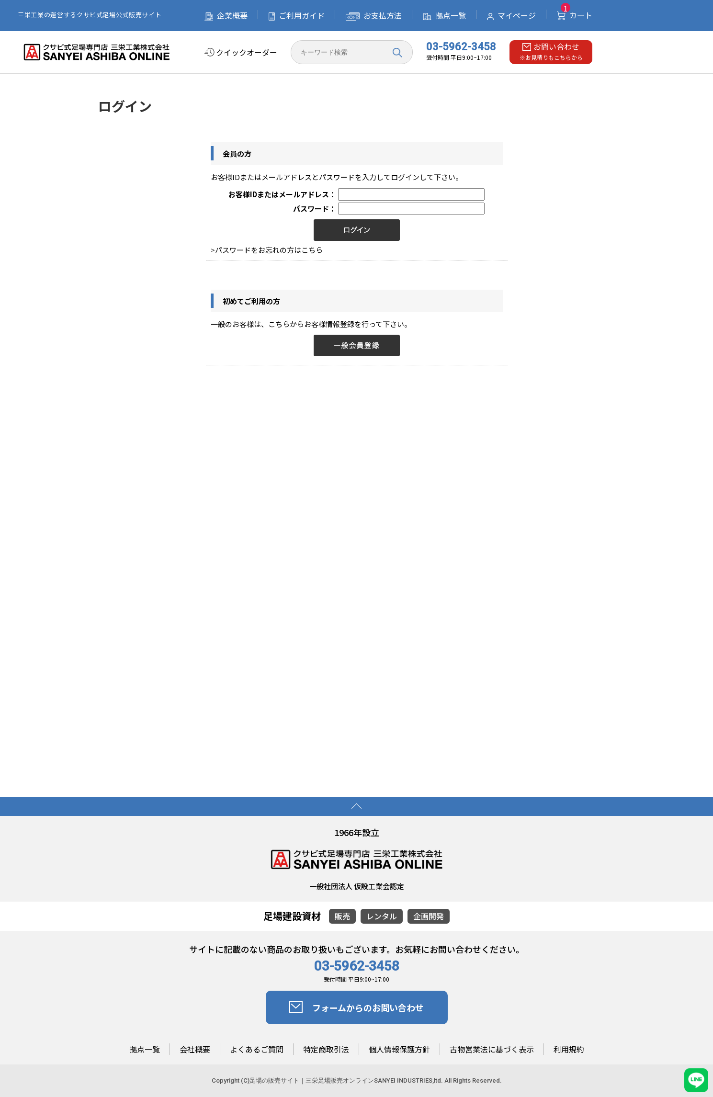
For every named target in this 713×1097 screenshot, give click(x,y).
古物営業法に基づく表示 (492, 1049)
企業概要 (226, 15)
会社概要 (195, 1049)
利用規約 (569, 1049)
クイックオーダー (240, 52)
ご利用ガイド (297, 15)
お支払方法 (374, 15)
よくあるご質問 (256, 1049)
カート (574, 15)
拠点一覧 (444, 15)
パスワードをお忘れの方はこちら (269, 250)
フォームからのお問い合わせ (356, 1007)
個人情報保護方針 (399, 1049)
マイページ (511, 15)
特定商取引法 (326, 1049)
